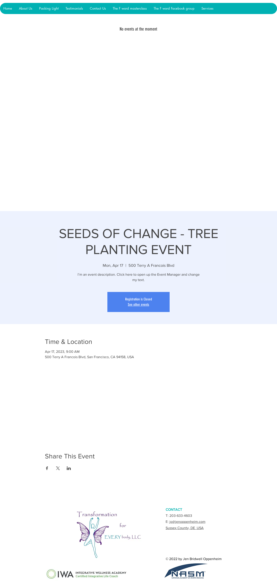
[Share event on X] (58, 468)
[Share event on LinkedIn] (69, 468)
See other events (138, 304)
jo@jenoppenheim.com (187, 522)
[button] (49, 8)
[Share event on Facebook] (47, 468)
